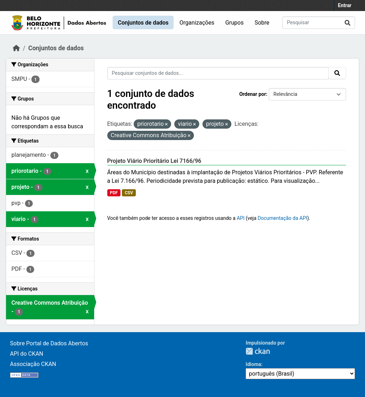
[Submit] (347, 22)
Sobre (262, 22)
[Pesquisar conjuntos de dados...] (318, 22)
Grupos (234, 22)
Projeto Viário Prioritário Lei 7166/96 (154, 161)
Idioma (253, 364)
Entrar (344, 5)
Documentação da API (282, 218)
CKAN (258, 351)
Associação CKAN (33, 364)
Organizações (197, 22)
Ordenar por (252, 94)
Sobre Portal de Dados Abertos (49, 343)
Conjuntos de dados (143, 22)
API (241, 218)
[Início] (16, 48)
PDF (114, 192)
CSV (129, 192)
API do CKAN (26, 353)
